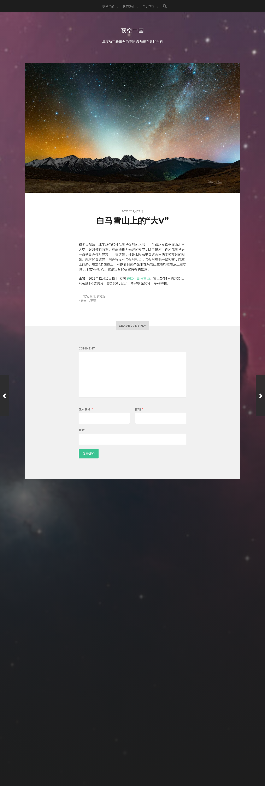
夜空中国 (133, 30)
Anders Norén (140, 768)
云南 (84, 301)
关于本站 (148, 6)
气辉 (85, 297)
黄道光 (101, 297)
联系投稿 (128, 6)
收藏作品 (108, 6)
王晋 (93, 301)
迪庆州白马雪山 (138, 279)
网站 (81, 430)
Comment (87, 349)
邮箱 (139, 410)
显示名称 (86, 410)
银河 (92, 297)
